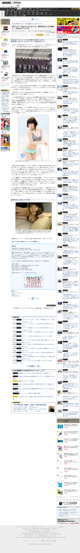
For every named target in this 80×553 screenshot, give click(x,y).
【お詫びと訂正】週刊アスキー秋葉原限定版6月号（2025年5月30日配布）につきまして (68, 513)
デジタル (16, 3)
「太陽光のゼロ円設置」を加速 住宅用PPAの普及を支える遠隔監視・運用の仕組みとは (71, 252)
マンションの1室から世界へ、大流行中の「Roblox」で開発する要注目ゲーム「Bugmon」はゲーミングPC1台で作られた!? (71, 154)
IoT (7, 8)
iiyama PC (38, 528)
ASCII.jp (6, 3)
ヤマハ (46, 14)
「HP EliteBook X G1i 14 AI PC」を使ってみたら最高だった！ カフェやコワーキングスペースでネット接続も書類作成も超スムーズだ (71, 218)
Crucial (33, 12)
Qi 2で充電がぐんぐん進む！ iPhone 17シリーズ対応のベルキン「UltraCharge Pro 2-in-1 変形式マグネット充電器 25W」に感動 (70, 207)
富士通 (7, 11)
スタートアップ (51, 8)
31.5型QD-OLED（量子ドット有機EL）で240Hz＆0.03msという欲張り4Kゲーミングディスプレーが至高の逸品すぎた (71, 386)
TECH (15, 8)
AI (4, 8)
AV (41, 8)
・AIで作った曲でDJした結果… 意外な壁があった (5, 96)
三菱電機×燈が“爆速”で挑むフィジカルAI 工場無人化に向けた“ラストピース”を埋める (71, 144)
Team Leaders (40, 534)
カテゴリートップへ (51, 305)
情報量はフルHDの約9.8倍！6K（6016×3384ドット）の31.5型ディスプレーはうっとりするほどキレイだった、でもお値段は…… (71, 110)
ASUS (33, 11)
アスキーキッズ (21, 534)
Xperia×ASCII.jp (16, 295)
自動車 (30, 8)
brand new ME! (47, 531)
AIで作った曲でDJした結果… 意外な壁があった (25, 407)
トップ (2, 8)
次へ (37, 19)
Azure (20, 14)
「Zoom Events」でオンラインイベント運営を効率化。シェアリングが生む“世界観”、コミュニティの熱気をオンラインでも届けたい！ (71, 262)
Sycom (20, 11)
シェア (25, 34)
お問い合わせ (48, 540)
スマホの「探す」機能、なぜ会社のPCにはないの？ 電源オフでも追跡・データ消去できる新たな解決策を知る (71, 173)
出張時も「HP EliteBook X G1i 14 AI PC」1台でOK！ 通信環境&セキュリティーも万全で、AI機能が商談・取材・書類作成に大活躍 (71, 229)
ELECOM (6, 12)
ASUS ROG (15, 12)
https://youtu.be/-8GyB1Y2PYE (19, 258)
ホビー (34, 8)
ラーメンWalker (16, 537)
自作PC (37, 8)
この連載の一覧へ (33, 366)
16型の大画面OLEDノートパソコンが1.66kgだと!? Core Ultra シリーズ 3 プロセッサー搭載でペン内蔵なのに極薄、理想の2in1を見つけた (71, 297)
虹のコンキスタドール (17, 293)
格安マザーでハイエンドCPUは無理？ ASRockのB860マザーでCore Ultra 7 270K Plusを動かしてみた (71, 43)
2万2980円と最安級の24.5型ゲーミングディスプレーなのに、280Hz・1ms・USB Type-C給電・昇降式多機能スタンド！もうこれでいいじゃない (71, 53)
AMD (11, 12)
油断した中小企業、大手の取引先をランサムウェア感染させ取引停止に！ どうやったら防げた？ (71, 366)
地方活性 (52, 534)
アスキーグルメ (35, 534)
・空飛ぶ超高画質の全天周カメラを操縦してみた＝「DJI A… (5, 100)
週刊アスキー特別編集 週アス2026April (5, 116)
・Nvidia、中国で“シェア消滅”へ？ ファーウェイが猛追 (5, 104)
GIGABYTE (34, 531)
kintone (15, 14)
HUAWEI (37, 12)
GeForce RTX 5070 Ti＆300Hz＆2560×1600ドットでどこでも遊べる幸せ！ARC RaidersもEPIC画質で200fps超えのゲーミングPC (71, 81)
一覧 (34, 34)
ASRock (28, 12)
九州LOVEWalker (50, 537)
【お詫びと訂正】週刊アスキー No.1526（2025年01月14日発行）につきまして (68, 515)
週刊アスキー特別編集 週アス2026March (5, 132)
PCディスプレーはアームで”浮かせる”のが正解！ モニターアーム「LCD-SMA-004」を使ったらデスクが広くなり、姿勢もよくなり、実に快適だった (70, 326)
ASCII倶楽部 (76, 8)
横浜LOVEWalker (29, 537)
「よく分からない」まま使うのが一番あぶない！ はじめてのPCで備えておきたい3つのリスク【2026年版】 (71, 354)
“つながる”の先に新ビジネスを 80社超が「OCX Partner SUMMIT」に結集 (70, 338)
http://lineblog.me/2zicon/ (23, 249)
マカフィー (7, 15)
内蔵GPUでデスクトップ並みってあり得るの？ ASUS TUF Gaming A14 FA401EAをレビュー (71, 164)
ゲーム (56, 8)
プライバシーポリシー (35, 540)
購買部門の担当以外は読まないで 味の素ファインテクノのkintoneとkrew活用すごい (71, 190)
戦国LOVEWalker (63, 537)
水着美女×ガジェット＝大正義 (26, 381)
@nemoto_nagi (48, 31)
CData (33, 14)
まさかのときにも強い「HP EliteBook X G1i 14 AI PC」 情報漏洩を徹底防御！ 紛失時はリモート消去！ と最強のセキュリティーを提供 (71, 240)
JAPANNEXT (15, 15)
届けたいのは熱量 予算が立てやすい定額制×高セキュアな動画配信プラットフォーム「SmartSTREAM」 (71, 285)
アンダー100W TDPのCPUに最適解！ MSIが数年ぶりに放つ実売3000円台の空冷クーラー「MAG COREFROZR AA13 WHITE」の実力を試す (71, 274)
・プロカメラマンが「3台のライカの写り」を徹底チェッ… (5, 108)
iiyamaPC (15, 11)
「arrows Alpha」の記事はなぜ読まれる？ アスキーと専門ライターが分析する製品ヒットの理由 (70, 181)
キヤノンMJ (11, 15)
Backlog (37, 14)
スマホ (47, 8)
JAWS (7, 14)
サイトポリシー (26, 540)
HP (37, 11)
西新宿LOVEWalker (36, 537)
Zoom (51, 14)
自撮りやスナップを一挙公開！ (29, 241)
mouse (11, 11)
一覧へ (77, 507)
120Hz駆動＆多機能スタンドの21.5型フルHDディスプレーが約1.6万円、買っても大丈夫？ (70, 199)
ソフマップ (20, 15)
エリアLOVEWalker (22, 537)
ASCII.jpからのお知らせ (62, 507)
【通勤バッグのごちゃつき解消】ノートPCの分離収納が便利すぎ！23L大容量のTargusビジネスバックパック (71, 121)
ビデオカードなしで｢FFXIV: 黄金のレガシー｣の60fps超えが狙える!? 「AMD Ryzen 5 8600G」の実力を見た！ (70, 413)
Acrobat (11, 14)
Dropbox (28, 14)
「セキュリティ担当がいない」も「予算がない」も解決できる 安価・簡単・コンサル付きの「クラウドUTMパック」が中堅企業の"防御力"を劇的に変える (71, 134)
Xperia (13, 294)
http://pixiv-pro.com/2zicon (30, 272)
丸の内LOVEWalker (56, 537)
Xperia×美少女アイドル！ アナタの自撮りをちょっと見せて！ (26, 23)
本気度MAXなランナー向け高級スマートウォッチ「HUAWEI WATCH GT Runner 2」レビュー (71, 398)
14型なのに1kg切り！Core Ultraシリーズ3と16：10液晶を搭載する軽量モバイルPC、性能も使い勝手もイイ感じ (70, 70)
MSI (28, 11)
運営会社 (43, 540)
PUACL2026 (59, 534)
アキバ (43, 8)
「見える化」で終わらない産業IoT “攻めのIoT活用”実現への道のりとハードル (70, 62)
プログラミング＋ (47, 534)
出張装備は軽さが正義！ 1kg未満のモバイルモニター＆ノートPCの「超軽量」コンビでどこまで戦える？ (71, 405)
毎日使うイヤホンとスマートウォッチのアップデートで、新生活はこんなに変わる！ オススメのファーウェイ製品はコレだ (71, 316)
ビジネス (11, 8)
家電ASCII (30, 534)
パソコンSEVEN (24, 11)
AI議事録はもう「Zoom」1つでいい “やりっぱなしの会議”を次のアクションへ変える (71, 93)
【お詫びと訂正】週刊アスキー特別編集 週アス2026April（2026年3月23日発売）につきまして (68, 510)
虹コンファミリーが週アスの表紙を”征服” (29, 393)
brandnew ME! (24, 15)
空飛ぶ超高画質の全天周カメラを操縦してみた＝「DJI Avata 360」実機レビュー (33, 409)
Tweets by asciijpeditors (62, 35)
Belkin (46, 12)
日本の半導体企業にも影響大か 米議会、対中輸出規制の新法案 (29, 404)
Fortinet (41, 14)
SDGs (55, 534)
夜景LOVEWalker (43, 537)
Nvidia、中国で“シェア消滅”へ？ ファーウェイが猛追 (26, 411)
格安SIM (26, 534)
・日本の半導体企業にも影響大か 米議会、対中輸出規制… (5, 93)
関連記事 (46, 81)
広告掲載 (54, 540)
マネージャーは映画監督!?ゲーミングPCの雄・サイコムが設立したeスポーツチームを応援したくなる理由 (70, 377)
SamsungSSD (23, 12)
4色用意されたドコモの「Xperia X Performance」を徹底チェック (35, 373)
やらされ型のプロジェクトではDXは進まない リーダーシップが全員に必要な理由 (70, 102)
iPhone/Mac (24, 8)
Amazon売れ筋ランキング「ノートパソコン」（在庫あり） (5, 22)
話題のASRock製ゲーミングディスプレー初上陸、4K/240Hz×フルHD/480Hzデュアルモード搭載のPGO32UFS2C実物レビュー (71, 306)
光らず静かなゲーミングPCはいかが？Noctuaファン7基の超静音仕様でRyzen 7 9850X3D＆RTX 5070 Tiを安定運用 (70, 346)
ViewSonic (42, 12)
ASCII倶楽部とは (6, 111)
